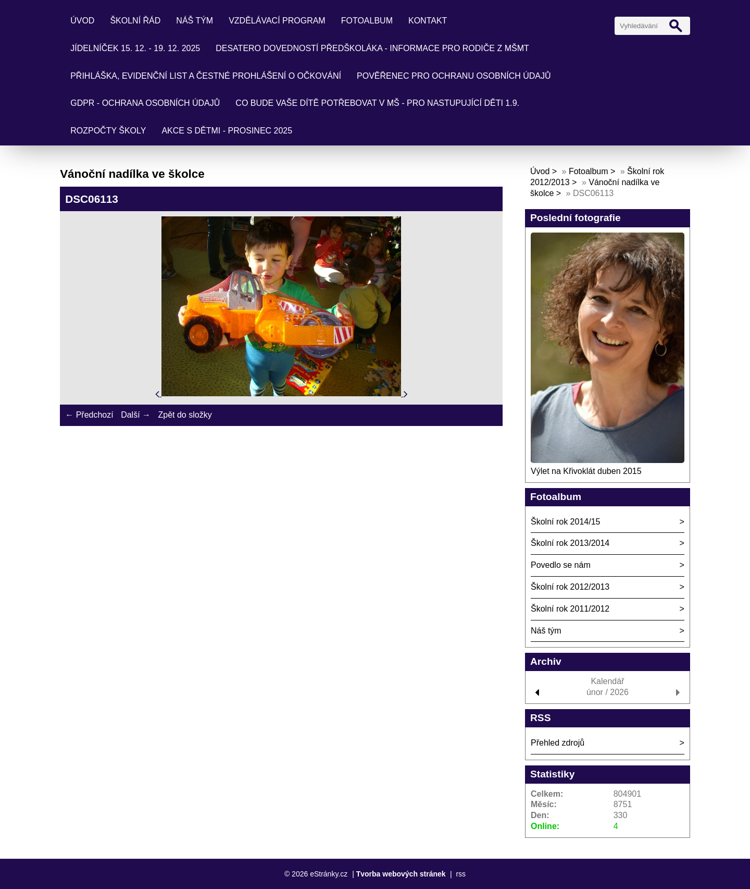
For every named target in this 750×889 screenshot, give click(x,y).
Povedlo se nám (561, 565)
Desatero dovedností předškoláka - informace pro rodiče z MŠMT (372, 48)
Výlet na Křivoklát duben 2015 (586, 471)
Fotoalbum (367, 20)
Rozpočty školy (108, 130)
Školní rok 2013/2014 (570, 543)
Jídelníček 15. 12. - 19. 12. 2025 (135, 48)
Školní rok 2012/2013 (570, 586)
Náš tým (194, 20)
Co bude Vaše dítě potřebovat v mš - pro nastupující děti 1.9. (377, 103)
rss (461, 874)
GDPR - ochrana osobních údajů (145, 103)
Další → (136, 414)
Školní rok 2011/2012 (570, 608)
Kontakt (427, 20)
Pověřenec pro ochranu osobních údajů (454, 75)
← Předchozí (89, 414)
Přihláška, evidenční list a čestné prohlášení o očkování (205, 75)
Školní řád (135, 20)
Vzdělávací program (277, 20)
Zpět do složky (184, 414)
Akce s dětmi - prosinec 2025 (226, 130)
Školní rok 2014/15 (565, 521)
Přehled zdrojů (557, 742)
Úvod (82, 20)
